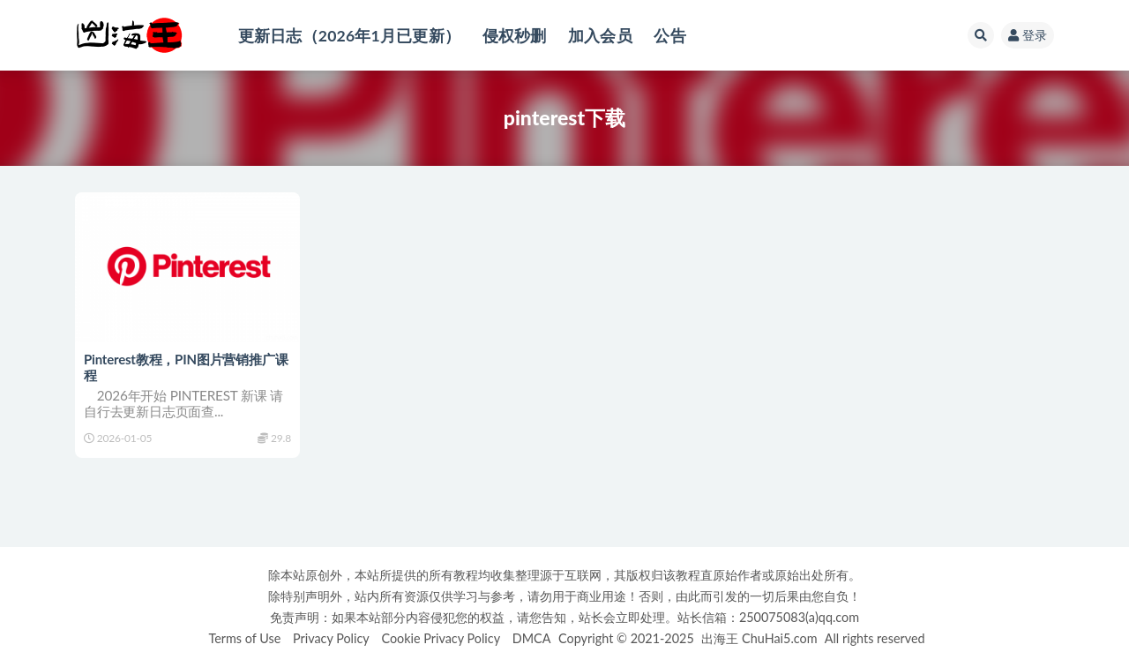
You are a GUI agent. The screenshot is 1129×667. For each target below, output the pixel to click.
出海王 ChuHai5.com (759, 638)
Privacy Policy (331, 638)
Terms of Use (244, 638)
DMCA (531, 638)
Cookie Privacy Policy (440, 638)
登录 (1027, 34)
